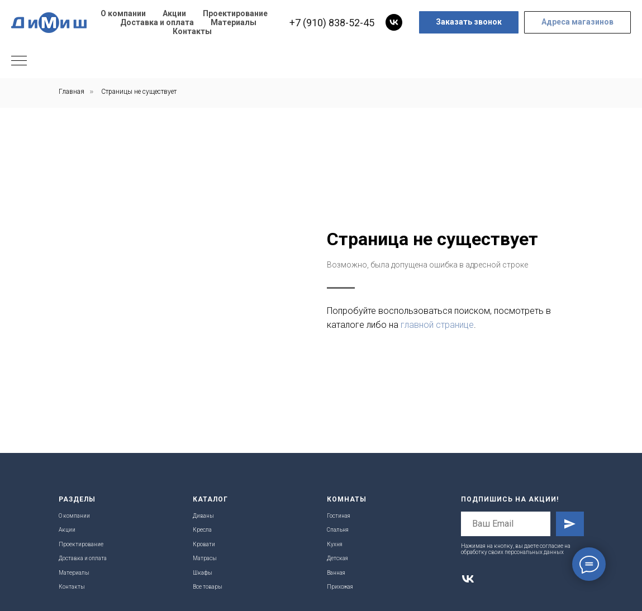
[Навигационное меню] (19, 61)
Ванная (336, 573)
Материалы (233, 22)
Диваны (203, 516)
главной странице (437, 324)
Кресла (202, 530)
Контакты (192, 31)
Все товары (207, 587)
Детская (337, 558)
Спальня (338, 530)
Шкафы (202, 573)
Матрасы (205, 558)
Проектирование (235, 13)
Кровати (204, 544)
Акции (174, 13)
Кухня (335, 544)
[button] (469, 22)
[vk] (394, 22)
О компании (123, 13)
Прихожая (340, 587)
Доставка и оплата (157, 22)
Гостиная (338, 516)
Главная (71, 92)
